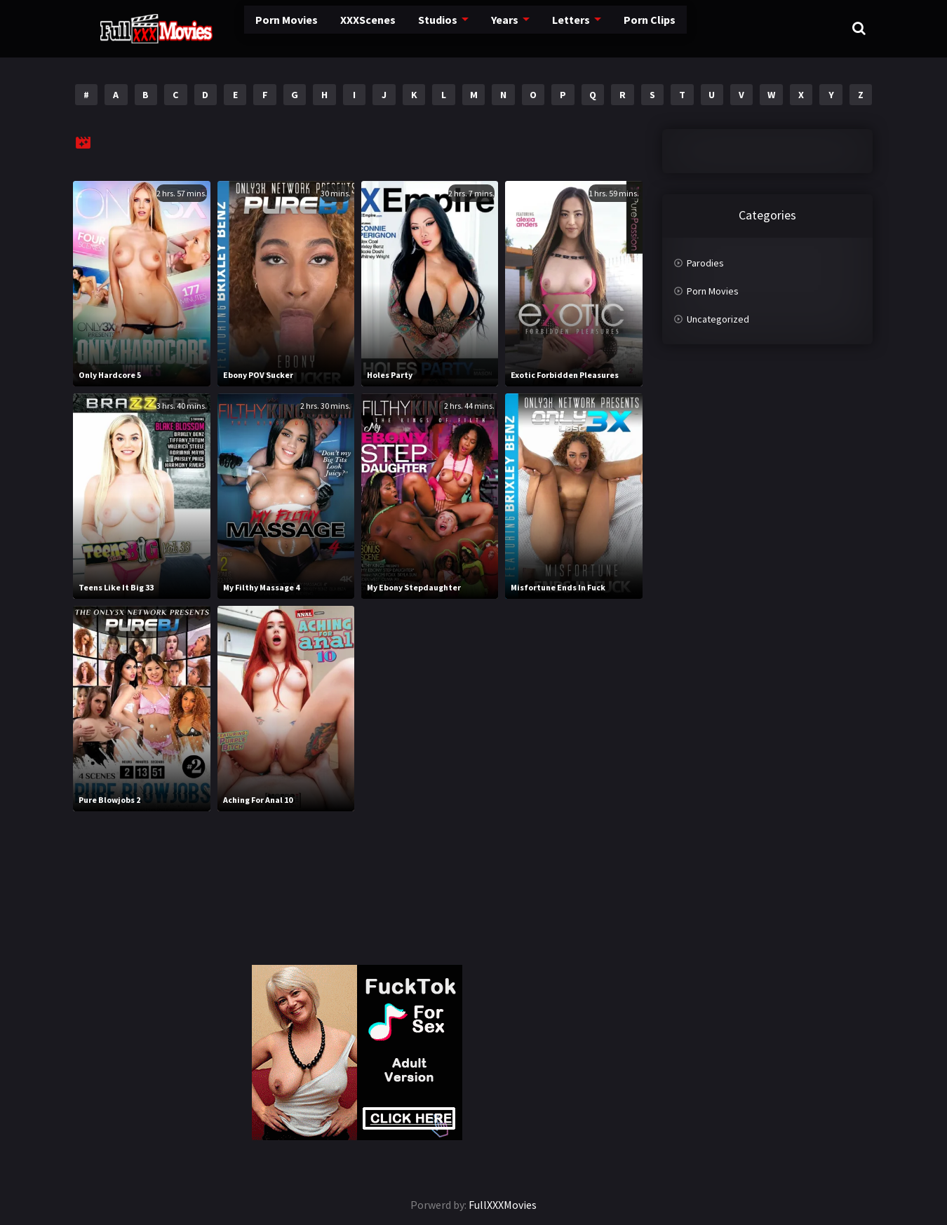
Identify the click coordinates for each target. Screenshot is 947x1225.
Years (455, 28)
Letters (519, 28)
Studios (389, 28)
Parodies (705, 263)
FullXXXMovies (503, 1205)
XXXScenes (320, 28)
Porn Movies (241, 28)
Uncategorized (718, 319)
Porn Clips (595, 28)
